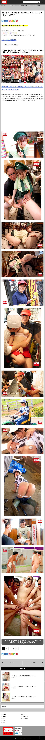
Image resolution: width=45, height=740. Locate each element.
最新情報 (4, 714)
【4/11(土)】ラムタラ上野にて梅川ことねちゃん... (23, 696)
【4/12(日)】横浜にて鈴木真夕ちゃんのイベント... (23, 686)
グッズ (3, 718)
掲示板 (3, 722)
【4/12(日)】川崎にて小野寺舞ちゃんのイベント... (23, 675)
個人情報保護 (24, 718)
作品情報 (4, 716)
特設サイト (24, 714)
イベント (4, 720)
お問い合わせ (24, 716)
